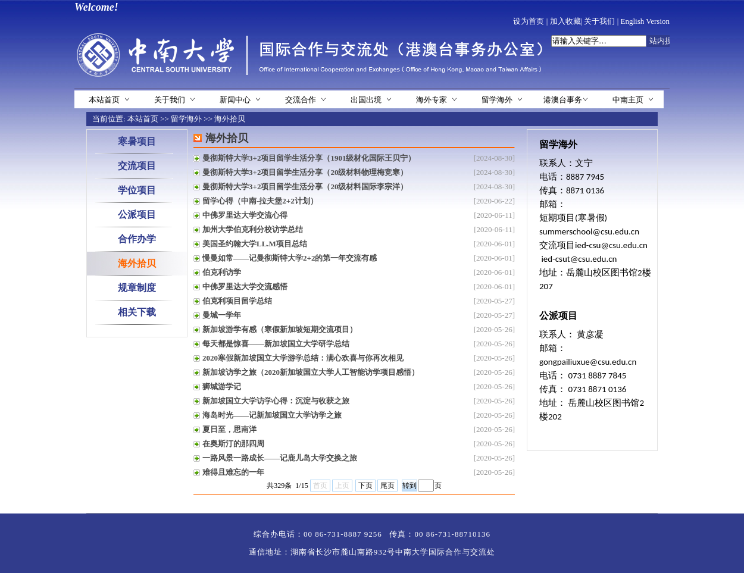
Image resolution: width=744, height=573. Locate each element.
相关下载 (137, 312)
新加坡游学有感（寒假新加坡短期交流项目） (279, 329)
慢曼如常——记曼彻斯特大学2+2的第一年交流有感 (289, 257)
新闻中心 (235, 99)
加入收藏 (565, 21)
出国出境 (366, 99)
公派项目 (137, 214)
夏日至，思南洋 (229, 429)
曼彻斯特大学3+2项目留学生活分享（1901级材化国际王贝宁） (308, 158)
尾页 (387, 485)
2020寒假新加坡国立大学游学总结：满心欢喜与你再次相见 (303, 357)
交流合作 (300, 99)
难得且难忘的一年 (233, 472)
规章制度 (137, 288)
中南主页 (627, 99)
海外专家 (431, 99)
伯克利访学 (221, 272)
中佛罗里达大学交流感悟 (244, 286)
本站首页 (104, 99)
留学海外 (497, 99)
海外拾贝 (229, 118)
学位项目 (137, 190)
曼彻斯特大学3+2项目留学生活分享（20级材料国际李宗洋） (305, 186)
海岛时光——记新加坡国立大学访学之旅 (272, 415)
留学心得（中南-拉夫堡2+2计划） (260, 200)
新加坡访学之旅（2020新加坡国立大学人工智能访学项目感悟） (310, 372)
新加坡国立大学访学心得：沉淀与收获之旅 (275, 400)
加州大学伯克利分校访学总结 (252, 229)
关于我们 (599, 21)
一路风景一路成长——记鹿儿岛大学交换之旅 (279, 457)
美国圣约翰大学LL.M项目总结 (254, 243)
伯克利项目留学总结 (237, 300)
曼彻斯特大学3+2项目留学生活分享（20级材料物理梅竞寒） (305, 172)
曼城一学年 (221, 315)
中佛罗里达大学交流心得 (244, 215)
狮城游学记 (221, 386)
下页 (365, 485)
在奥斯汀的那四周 (233, 443)
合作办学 (137, 239)
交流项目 (137, 166)
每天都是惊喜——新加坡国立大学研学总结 (275, 343)
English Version (645, 21)
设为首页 (528, 21)
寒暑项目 (137, 141)
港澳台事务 (562, 99)
